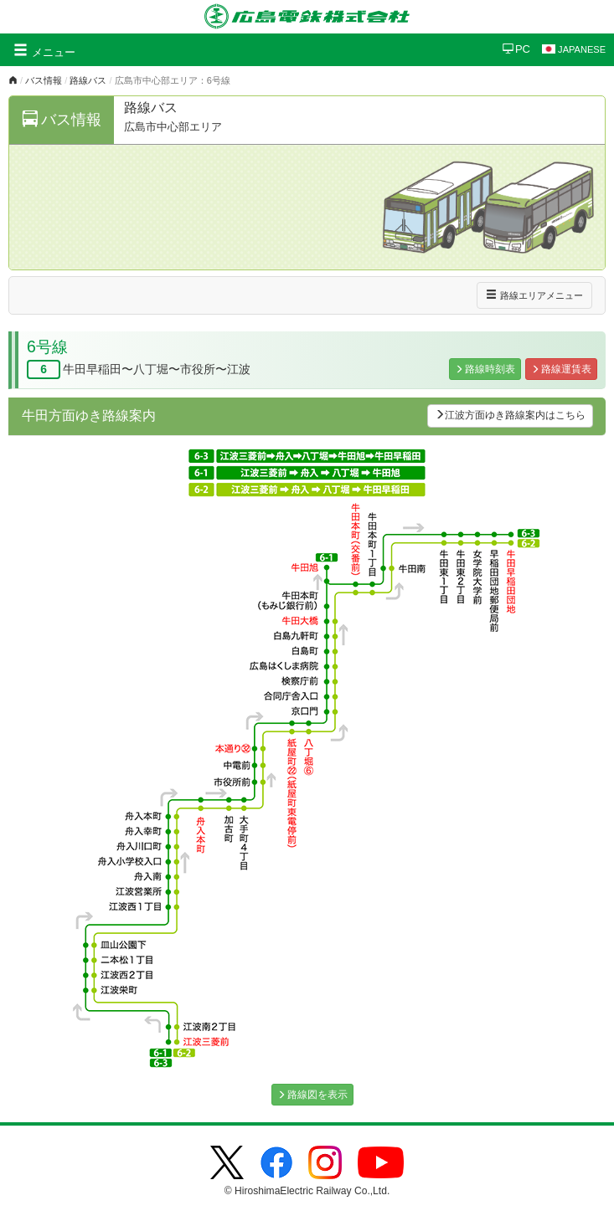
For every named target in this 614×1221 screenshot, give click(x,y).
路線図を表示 (312, 1094)
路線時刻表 (485, 369)
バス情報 (43, 80)
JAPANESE (574, 49)
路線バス (88, 80)
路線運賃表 (561, 369)
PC (516, 49)
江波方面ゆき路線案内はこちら (510, 415)
